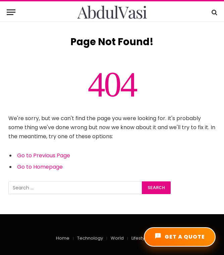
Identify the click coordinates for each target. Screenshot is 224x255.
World (117, 238)
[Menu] (11, 12)
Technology (90, 238)
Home (62, 238)
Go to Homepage (40, 167)
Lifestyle (140, 238)
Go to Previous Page (43, 155)
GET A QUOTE (180, 237)
